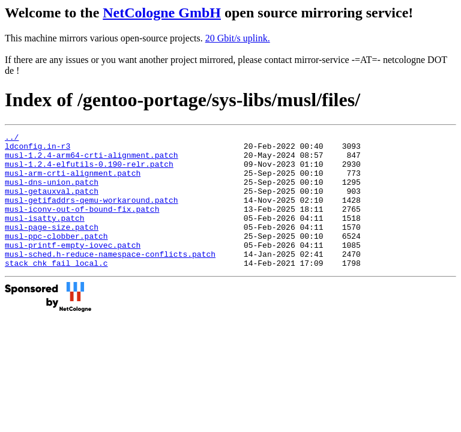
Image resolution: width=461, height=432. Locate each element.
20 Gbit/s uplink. (237, 38)
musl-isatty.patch (45, 235)
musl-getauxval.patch (51, 203)
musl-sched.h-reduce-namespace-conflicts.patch (110, 279)
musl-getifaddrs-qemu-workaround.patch (91, 214)
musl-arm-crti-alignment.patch (72, 181)
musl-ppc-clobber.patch (56, 257)
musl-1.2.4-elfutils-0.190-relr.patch (89, 171)
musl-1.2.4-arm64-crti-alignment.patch (91, 160)
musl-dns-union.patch (51, 192)
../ (12, 138)
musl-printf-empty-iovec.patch (72, 268)
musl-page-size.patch (51, 246)
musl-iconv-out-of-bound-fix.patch (82, 225)
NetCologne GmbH (162, 12)
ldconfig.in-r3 (37, 149)
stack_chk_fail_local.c (56, 289)
